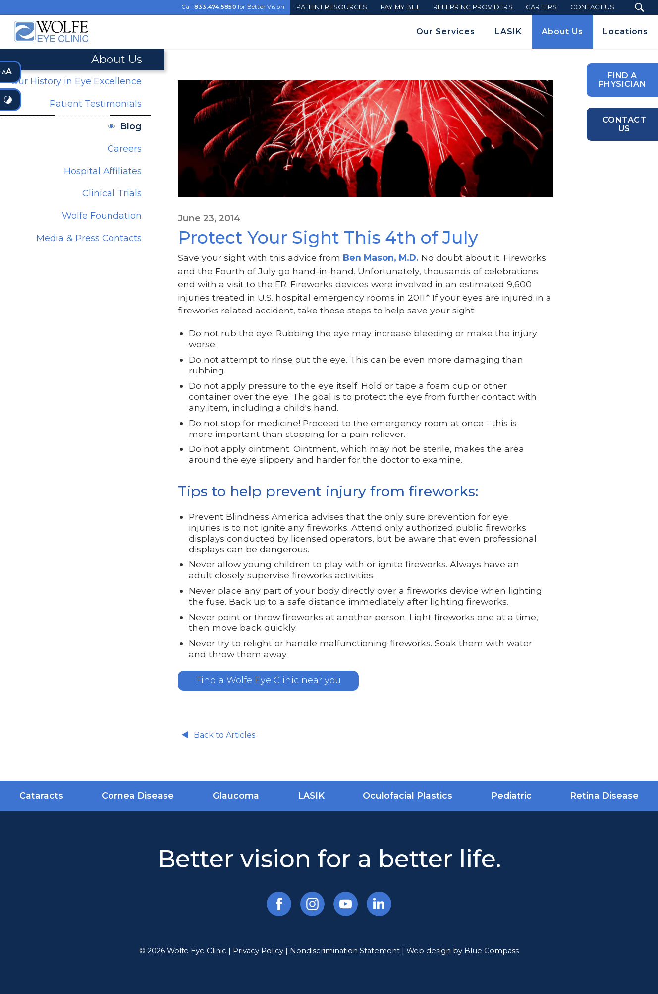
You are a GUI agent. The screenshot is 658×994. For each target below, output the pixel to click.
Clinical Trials (112, 193)
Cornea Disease (138, 795)
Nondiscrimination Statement (345, 950)
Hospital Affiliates (103, 171)
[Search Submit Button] (639, 7)
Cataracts (41, 795)
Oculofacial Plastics (407, 795)
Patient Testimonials (96, 103)
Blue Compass (491, 950)
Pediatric (511, 795)
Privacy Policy (258, 950)
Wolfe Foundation (102, 215)
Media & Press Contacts (89, 238)
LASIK (311, 795)
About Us (116, 59)
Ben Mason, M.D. (381, 257)
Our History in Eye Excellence (76, 81)
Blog (131, 126)
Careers (125, 148)
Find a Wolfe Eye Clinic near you (268, 680)
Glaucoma (236, 795)
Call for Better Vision (233, 7)
